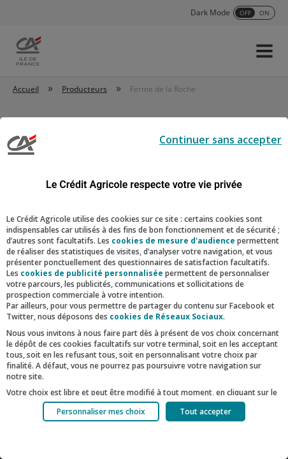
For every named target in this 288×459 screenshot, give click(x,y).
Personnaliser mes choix (101, 411)
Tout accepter (205, 411)
